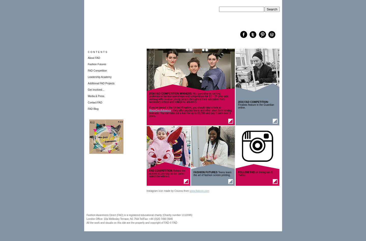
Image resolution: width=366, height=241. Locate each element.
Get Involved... (96, 89)
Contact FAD (95, 102)
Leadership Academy (100, 77)
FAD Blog (93, 109)
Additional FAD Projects (101, 83)
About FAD (94, 58)
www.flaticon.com (199, 191)
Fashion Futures (97, 64)
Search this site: (228, 5)
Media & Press (96, 96)
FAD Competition (97, 70)
